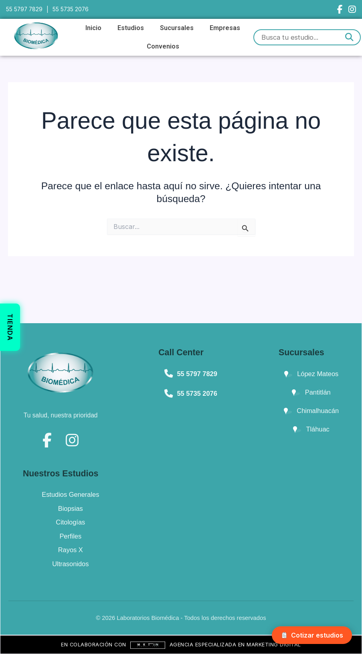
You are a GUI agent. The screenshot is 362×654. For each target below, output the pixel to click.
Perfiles (70, 536)
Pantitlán (311, 392)
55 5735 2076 (72, 9)
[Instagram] (352, 9)
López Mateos (311, 373)
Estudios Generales (70, 494)
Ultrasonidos (70, 563)
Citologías (70, 522)
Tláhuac (311, 429)
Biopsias (70, 508)
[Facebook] (339, 9)
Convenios (163, 46)
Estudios (130, 28)
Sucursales (177, 28)
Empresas (225, 28)
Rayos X (70, 549)
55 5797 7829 (25, 9)
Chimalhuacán (311, 410)
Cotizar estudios (312, 635)
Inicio (93, 28)
